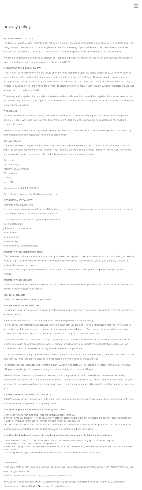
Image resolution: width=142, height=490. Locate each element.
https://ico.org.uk (40, 486)
